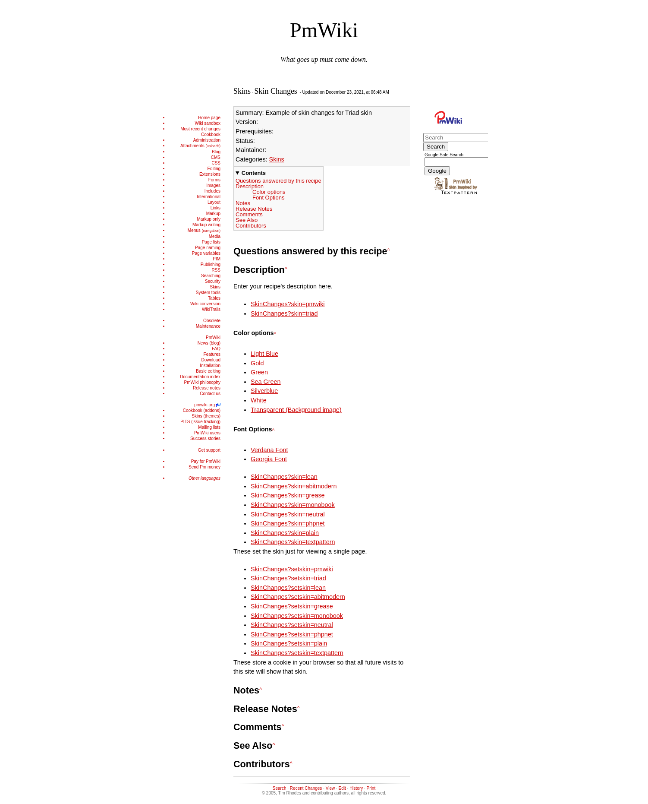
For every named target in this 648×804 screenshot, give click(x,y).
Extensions (209, 174)
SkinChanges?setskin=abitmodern (298, 596)
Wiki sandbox (207, 123)
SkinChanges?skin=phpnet (288, 523)
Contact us (210, 393)
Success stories (205, 438)
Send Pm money (204, 467)
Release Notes (254, 209)
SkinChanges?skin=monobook (293, 504)
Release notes (206, 388)
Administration (206, 140)
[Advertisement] (194, 616)
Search (279, 788)
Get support (209, 450)
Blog (216, 151)
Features (212, 354)
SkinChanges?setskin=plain (289, 643)
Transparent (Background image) (296, 409)
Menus (204, 230)
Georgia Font (269, 459)
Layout (214, 202)
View (330, 788)
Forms (214, 179)
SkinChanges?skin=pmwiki (288, 304)
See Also (247, 220)
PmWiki (324, 30)
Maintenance (208, 326)
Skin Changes (275, 91)
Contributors (251, 225)
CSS (215, 163)
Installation (210, 365)
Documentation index (200, 376)
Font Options (268, 197)
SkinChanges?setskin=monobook (297, 615)
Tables (214, 298)
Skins (215, 287)
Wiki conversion (205, 303)
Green (259, 372)
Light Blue (264, 353)
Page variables (206, 253)
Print (371, 788)
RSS (215, 270)
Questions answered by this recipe (278, 181)
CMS (215, 157)
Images (213, 185)
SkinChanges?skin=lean (284, 476)
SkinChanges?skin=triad (284, 313)
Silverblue (264, 390)
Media (214, 236)
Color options (269, 192)
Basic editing (208, 371)
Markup (213, 213)
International (208, 196)
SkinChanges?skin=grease (288, 495)
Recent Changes (306, 788)
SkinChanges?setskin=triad (288, 578)
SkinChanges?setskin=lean (288, 587)
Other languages (204, 478)
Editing (213, 168)
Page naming (207, 247)
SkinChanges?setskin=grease (292, 606)
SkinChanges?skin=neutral (288, 514)
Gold (257, 363)
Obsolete (211, 320)
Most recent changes (200, 129)
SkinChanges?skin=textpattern (293, 541)
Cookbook (210, 134)
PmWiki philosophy (202, 382)
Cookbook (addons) (201, 410)
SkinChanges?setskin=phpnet (292, 634)
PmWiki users (207, 432)
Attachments (200, 145)
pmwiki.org (204, 404)
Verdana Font (269, 449)
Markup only (208, 219)
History (356, 788)
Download (210, 360)
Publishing (210, 264)
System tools (208, 292)
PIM (216, 258)
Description (250, 186)
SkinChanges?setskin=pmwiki (292, 569)
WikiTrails (211, 309)
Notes (243, 203)
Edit (342, 788)
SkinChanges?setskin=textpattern (297, 652)
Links (215, 208)
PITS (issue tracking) (200, 421)
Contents (254, 173)
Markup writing (206, 224)
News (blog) (209, 343)
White (259, 400)
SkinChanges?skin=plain (285, 532)
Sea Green (266, 381)
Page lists (211, 242)
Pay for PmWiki (205, 461)
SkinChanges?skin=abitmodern (294, 486)
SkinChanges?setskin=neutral (292, 624)
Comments (249, 214)
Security (212, 281)
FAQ (216, 348)
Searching (210, 275)
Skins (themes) (206, 416)
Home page (209, 117)
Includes (212, 191)
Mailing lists (209, 427)
